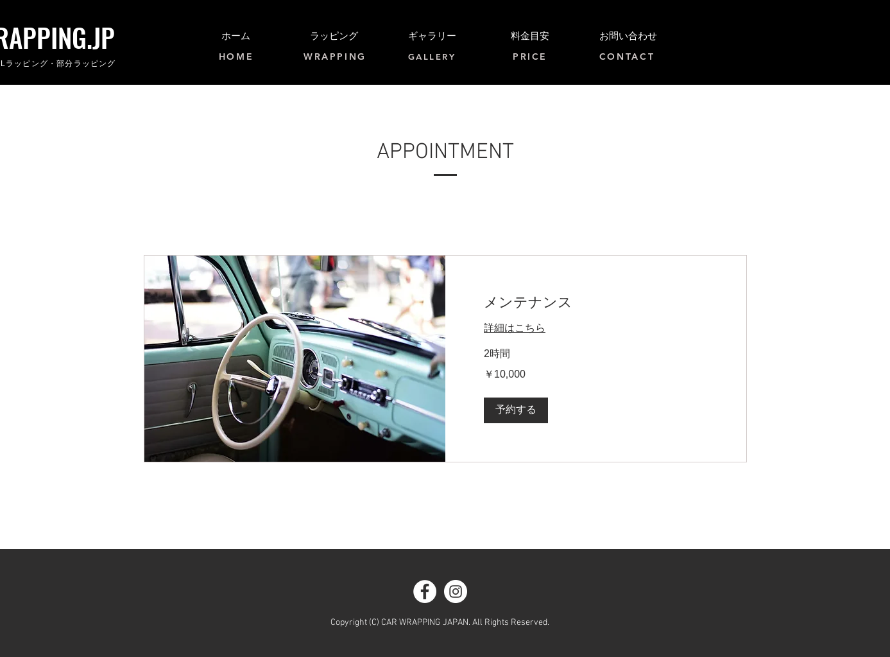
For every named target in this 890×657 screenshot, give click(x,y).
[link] (596, 303)
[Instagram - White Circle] (455, 591)
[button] (516, 410)
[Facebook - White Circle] (424, 591)
